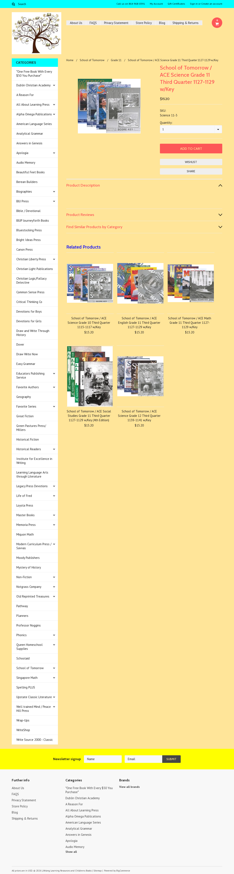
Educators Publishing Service (30, 375)
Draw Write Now (27, 354)
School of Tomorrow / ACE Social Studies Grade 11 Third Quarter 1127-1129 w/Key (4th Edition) (89, 415)
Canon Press (24, 249)
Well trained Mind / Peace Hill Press (33, 709)
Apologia (22, 153)
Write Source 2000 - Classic (34, 740)
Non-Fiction (24, 577)
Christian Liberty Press (31, 259)
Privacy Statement (116, 23)
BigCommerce (123, 870)
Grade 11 (116, 60)
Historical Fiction (27, 439)
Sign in (194, 3)
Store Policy (144, 23)
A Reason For (25, 95)
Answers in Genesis (29, 143)
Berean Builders (27, 182)
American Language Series (34, 124)
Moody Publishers (28, 558)
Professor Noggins (28, 625)
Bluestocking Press (29, 230)
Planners (22, 616)
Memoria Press (26, 525)
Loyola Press (24, 505)
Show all (71, 852)
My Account (156, 3)
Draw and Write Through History (32, 333)
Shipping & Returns (186, 23)
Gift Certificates (176, 3)
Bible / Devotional (28, 211)
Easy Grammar (25, 364)
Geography (23, 397)
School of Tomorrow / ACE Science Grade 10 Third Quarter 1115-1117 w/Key (89, 322)
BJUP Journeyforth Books (32, 220)
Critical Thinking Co (29, 302)
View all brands (129, 787)
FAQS (93, 23)
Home (69, 60)
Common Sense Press (30, 292)
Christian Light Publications (34, 269)
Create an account (211, 3)
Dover (20, 344)
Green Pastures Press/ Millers (31, 428)
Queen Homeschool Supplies (29, 647)
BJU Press (22, 201)
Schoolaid (23, 658)
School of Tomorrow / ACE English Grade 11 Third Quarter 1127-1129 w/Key (139, 322)
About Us (76, 23)
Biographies (24, 191)
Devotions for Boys (29, 311)
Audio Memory (25, 163)
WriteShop (23, 730)
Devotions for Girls (29, 321)
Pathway (22, 606)
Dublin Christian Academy (33, 85)
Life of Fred (24, 496)
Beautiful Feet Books (30, 172)
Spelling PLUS (25, 687)
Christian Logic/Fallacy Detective (31, 280)
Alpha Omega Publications (34, 114)
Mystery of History (28, 567)
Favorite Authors (27, 387)
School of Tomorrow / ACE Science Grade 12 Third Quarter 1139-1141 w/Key (139, 415)
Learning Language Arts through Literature (32, 474)
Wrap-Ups (22, 720)
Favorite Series (26, 406)
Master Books (25, 515)
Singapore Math (27, 678)
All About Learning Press (33, 105)
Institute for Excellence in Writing (34, 461)
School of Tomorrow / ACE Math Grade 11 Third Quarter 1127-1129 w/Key (189, 322)
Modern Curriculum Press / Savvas (33, 546)
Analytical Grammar (29, 134)
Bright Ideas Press (28, 240)
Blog (162, 23)
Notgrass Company (28, 587)
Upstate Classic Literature (34, 697)
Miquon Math (25, 534)
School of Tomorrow (30, 668)
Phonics (21, 635)
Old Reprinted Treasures (32, 596)
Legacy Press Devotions (32, 486)
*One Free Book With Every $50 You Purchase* (34, 74)
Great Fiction (25, 416)
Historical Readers (28, 449)
